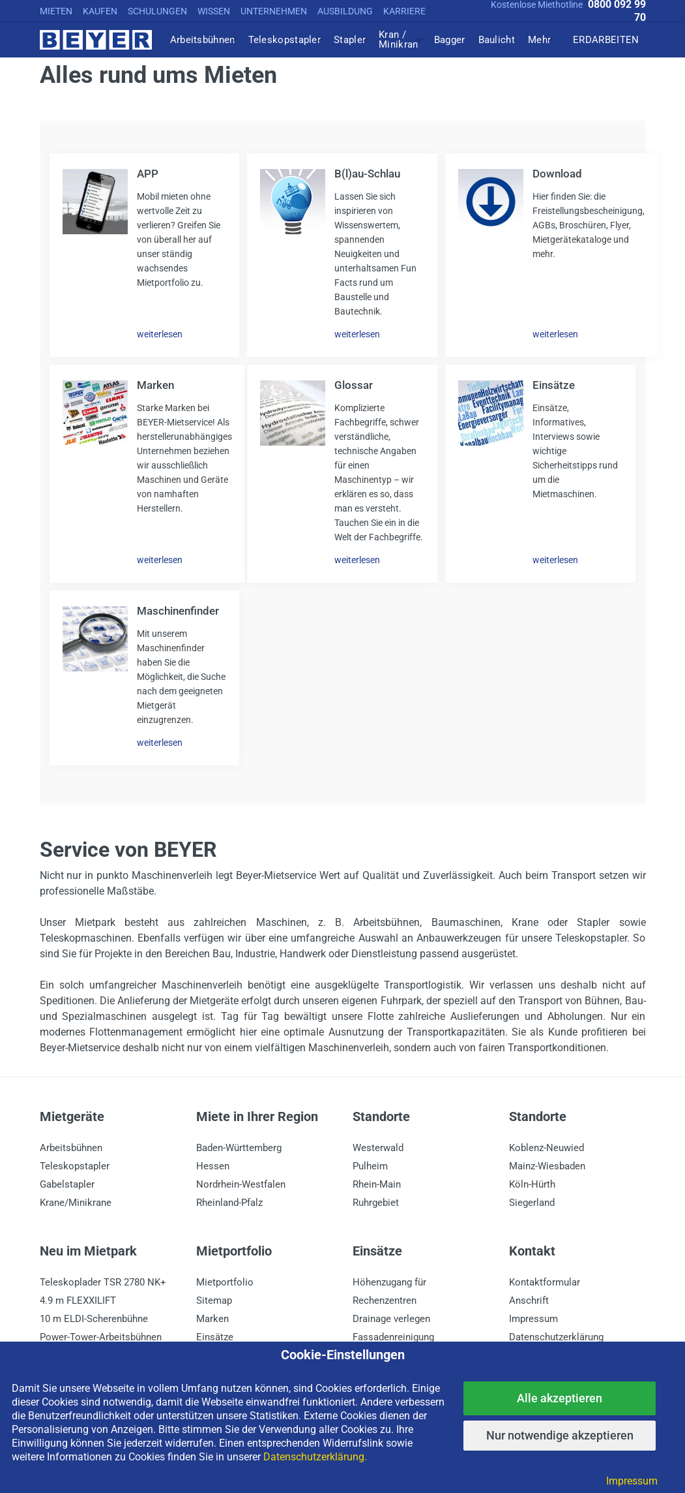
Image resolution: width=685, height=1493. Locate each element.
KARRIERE (404, 11)
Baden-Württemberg (239, 1148)
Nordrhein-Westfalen (240, 1184)
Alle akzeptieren (559, 1398)
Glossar (353, 385)
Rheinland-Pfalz (229, 1202)
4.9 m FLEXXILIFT (78, 1300)
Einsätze (553, 385)
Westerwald (378, 1148)
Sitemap (214, 1300)
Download (557, 173)
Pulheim (370, 1166)
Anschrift (529, 1300)
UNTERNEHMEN (273, 11)
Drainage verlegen (391, 1319)
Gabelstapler (67, 1184)
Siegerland (532, 1202)
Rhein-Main (377, 1184)
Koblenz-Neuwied (546, 1148)
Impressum (533, 1319)
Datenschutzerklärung (556, 1337)
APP (147, 173)
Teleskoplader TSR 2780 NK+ (103, 1282)
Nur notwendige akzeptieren (560, 1435)
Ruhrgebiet (376, 1202)
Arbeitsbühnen (71, 1148)
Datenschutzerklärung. (315, 1457)
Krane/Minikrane (75, 1202)
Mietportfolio (225, 1282)
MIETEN (56, 11)
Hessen (212, 1166)
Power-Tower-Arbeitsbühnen (101, 1337)
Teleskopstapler (74, 1166)
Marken (155, 385)
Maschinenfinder (178, 610)
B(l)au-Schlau (367, 173)
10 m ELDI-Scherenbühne (94, 1319)
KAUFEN (100, 11)
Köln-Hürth (532, 1184)
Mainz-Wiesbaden (547, 1166)
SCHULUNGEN (157, 11)
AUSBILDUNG (345, 11)
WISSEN (213, 11)
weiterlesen (159, 334)
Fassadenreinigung (393, 1337)
